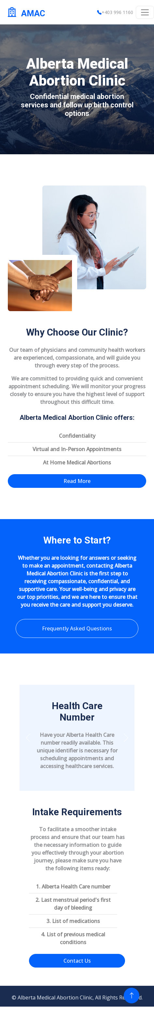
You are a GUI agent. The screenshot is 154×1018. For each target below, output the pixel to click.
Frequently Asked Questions (77, 628)
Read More (77, 481)
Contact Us (77, 960)
